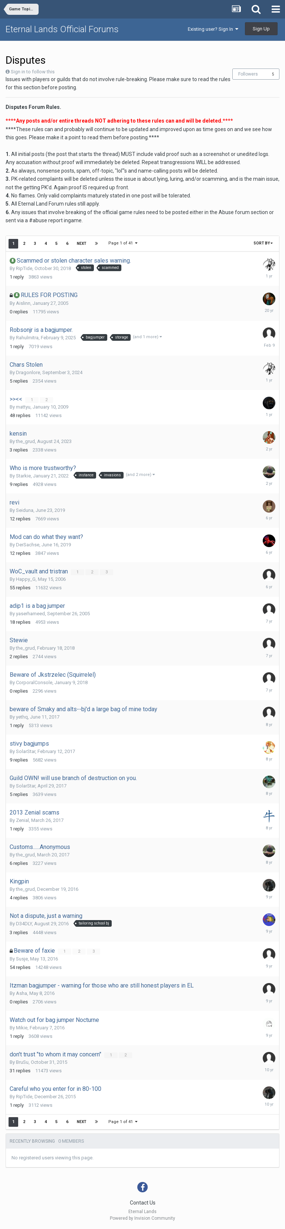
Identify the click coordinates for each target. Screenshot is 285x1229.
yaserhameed (30, 613)
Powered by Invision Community (142, 1218)
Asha (21, 993)
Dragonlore (28, 372)
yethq (22, 717)
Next (81, 244)
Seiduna (24, 510)
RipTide (24, 268)
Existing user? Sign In (213, 29)
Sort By (263, 243)
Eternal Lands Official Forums (62, 29)
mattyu (23, 407)
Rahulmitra (27, 337)
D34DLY (24, 923)
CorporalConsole (34, 682)
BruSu (22, 1062)
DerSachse (27, 544)
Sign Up (261, 28)
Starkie (23, 476)
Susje (22, 959)
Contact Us (142, 1203)
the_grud (25, 441)
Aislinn (23, 303)
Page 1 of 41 (122, 243)
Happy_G (26, 579)
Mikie (21, 1027)
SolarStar (25, 751)
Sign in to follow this (33, 71)
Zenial (22, 820)
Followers (248, 74)
